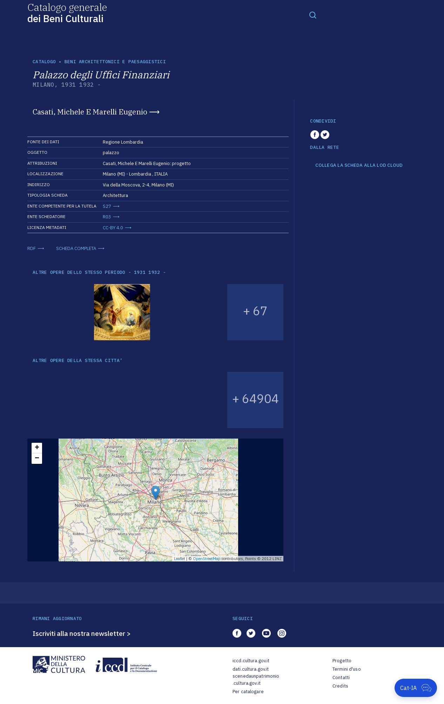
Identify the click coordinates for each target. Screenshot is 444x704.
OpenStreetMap (207, 558)
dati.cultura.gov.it (251, 669)
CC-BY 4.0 (113, 228)
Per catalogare (248, 692)
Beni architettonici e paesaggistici (115, 62)
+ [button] (37, 448)
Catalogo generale (67, 12)
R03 (107, 217)
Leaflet (179, 558)
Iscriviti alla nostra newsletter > (82, 633)
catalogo (44, 62)
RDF (31, 248)
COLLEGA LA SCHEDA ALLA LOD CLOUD (359, 165)
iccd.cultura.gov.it (251, 661)
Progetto (341, 661)
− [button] (37, 458)
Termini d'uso (346, 669)
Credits (340, 686)
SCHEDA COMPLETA (76, 248)
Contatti (341, 677)
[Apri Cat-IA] (416, 688)
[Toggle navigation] (313, 15)
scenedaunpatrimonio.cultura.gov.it (256, 679)
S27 (107, 206)
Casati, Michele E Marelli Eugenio (90, 112)
